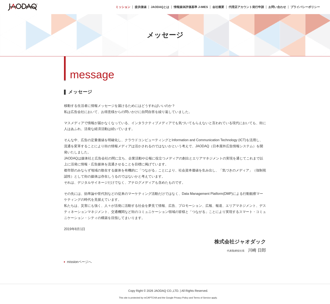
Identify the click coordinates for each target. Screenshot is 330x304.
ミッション (123, 7)
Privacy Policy (181, 297)
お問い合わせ (277, 7)
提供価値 (140, 7)
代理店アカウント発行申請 (246, 7)
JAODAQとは (160, 7)
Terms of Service (202, 297)
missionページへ (79, 262)
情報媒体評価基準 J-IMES (191, 7)
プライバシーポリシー (305, 7)
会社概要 (218, 7)
